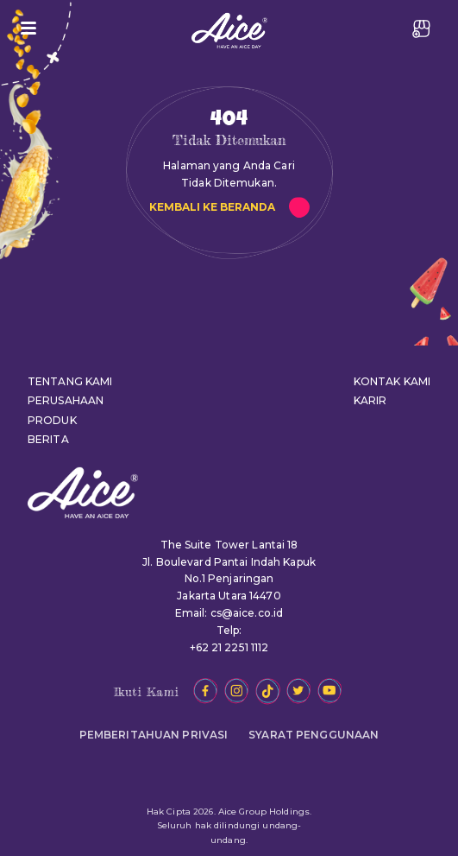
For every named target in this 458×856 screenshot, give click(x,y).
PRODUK (52, 420)
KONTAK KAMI (392, 381)
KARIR (370, 400)
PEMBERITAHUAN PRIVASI (154, 734)
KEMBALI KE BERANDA (212, 206)
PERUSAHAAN (66, 400)
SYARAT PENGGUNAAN (313, 734)
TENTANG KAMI (70, 381)
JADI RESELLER (421, 28)
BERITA (48, 439)
